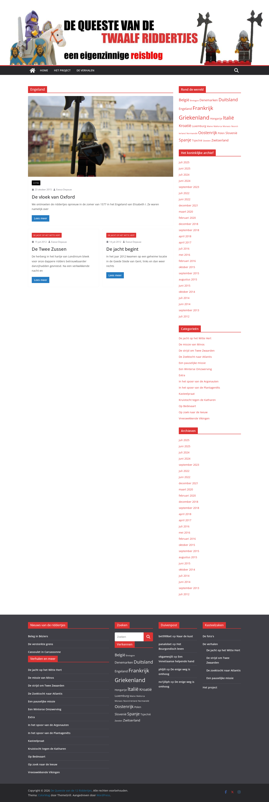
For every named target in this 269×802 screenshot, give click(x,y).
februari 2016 (187, 261)
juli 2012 (184, 316)
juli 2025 (184, 162)
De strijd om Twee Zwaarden (197, 350)
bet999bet (165, 636)
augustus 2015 (188, 279)
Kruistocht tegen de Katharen (197, 400)
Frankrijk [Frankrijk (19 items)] (203, 107)
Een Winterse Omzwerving (195, 369)
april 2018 (185, 236)
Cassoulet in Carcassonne (44, 652)
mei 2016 (184, 254)
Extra (36, 183)
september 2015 (189, 273)
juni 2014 (184, 304)
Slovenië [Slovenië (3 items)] (231, 133)
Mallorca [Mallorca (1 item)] (218, 126)
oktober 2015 (187, 267)
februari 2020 (187, 218)
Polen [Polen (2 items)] (221, 133)
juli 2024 (184, 174)
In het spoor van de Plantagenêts (199, 387)
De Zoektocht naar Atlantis (195, 356)
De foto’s (208, 636)
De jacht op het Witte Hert (46, 235)
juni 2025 (184, 168)
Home (44, 70)
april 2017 (185, 242)
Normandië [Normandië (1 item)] (191, 133)
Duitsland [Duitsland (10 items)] (228, 100)
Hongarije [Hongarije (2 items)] (216, 118)
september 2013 (189, 310)
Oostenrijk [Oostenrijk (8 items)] (207, 132)
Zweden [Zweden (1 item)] (207, 140)
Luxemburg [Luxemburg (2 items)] (199, 126)
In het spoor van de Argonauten (199, 381)
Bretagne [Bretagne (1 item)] (194, 100)
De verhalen (85, 70)
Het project (62, 70)
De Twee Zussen (49, 249)
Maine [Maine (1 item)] (210, 126)
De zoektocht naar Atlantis (223, 670)
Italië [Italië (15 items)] (228, 118)
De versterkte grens (40, 644)
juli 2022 (184, 193)
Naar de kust (185, 636)
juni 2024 (184, 181)
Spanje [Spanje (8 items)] (185, 140)
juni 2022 (184, 199)
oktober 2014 (187, 291)
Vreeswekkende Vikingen (194, 418)
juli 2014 (184, 298)
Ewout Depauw (64, 189)
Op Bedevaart (187, 406)
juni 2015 (184, 285)
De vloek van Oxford (53, 197)
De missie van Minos (192, 344)
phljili (162, 669)
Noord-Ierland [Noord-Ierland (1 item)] (130, 701)
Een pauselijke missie (192, 363)
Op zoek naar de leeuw (193, 412)
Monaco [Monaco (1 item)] (227, 126)
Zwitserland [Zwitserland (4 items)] (219, 140)
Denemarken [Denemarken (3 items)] (209, 100)
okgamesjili (166, 656)
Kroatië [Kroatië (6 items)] (185, 125)
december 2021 (188, 205)
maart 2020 (186, 211)
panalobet (165, 644)
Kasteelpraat (187, 393)
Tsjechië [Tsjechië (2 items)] (197, 140)
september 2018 (189, 230)
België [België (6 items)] (184, 99)
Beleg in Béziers (38, 636)
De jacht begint (122, 249)
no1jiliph (164, 682)
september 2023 (189, 187)
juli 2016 (184, 248)
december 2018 (188, 224)
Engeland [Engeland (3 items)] (185, 109)
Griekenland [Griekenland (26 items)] (194, 117)
